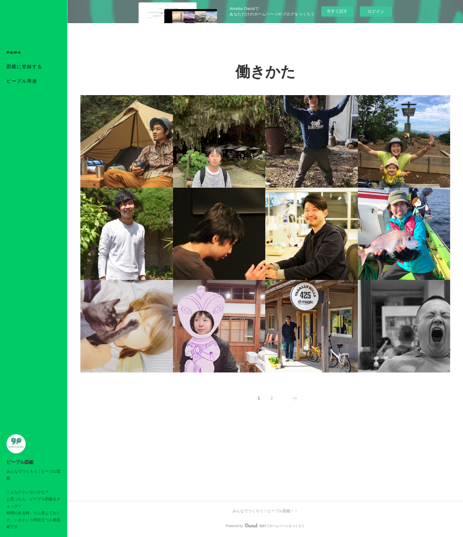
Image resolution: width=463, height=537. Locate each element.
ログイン (376, 11)
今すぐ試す (337, 11)
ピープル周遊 (21, 81)
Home (13, 52)
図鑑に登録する (24, 66)
